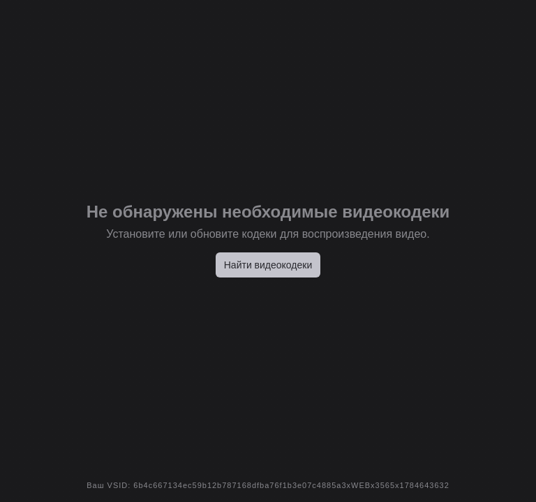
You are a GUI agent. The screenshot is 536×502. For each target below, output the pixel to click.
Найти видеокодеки (268, 265)
